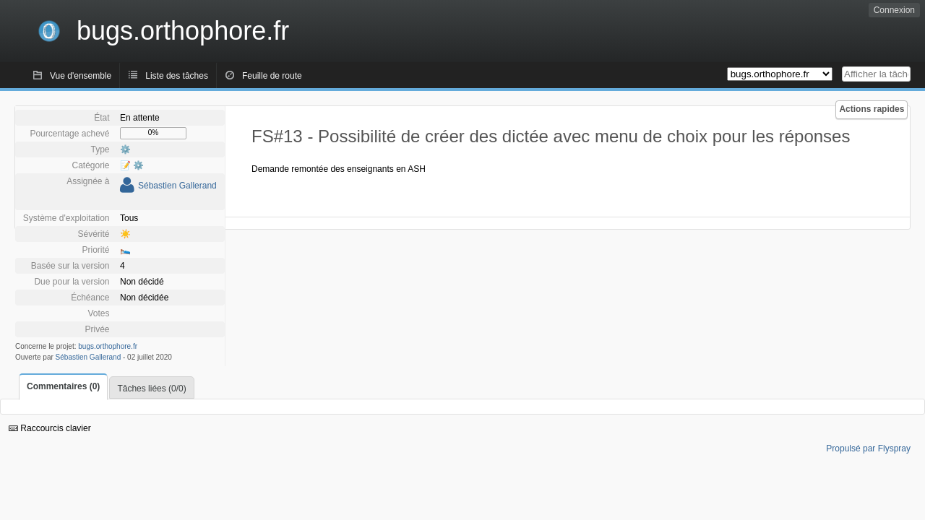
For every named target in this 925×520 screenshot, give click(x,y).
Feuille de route (272, 76)
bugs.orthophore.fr (107, 346)
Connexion (894, 10)
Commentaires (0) (63, 386)
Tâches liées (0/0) (151, 389)
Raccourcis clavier (50, 428)
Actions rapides (871, 109)
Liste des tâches (176, 76)
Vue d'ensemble (80, 76)
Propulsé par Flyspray (868, 448)
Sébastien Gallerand (177, 186)
